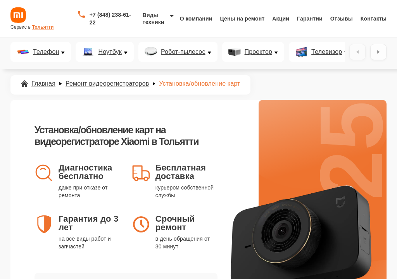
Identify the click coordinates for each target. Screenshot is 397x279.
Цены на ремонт (242, 19)
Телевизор (326, 52)
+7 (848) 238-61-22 (110, 19)
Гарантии (310, 19)
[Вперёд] (378, 52)
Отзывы (341, 19)
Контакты (374, 19)
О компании (196, 19)
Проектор (259, 52)
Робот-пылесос (183, 52)
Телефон (46, 52)
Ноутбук (109, 52)
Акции (280, 19)
